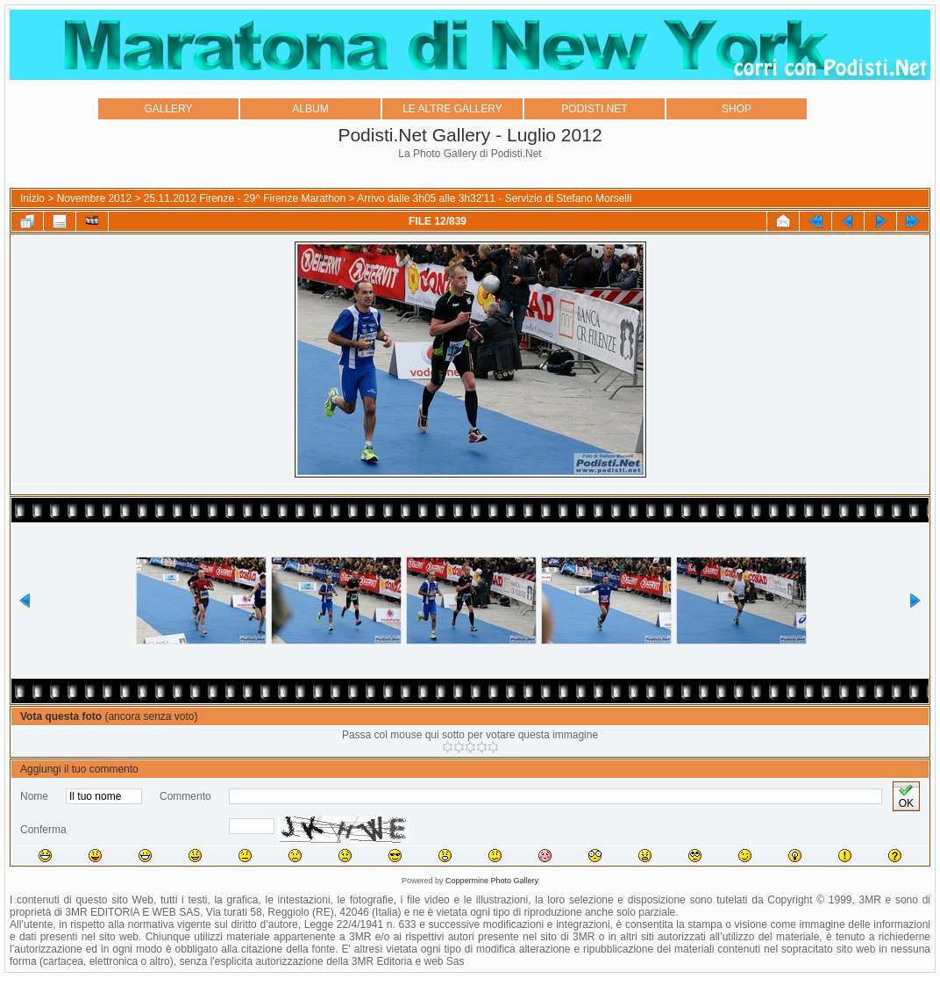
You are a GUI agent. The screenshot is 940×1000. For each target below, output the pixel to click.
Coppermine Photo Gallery (491, 880)
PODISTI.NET (594, 109)
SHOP (736, 109)
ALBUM (310, 109)
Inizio (32, 198)
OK (906, 796)
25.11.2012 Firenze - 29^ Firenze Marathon (244, 198)
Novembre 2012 (94, 198)
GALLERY (168, 109)
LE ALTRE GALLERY (452, 109)
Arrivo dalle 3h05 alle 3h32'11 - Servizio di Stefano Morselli (494, 198)
